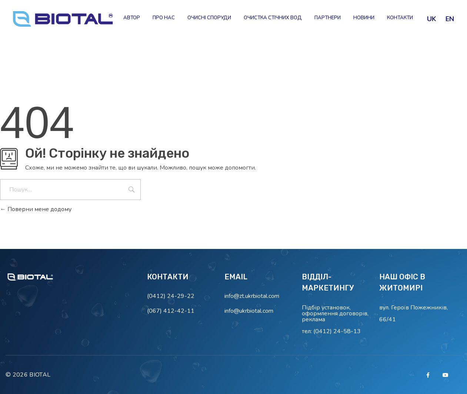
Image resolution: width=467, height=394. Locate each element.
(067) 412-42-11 (170, 311)
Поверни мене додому (35, 209)
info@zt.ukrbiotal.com (251, 296)
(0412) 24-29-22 (170, 296)
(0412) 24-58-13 (337, 331)
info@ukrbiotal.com (248, 311)
